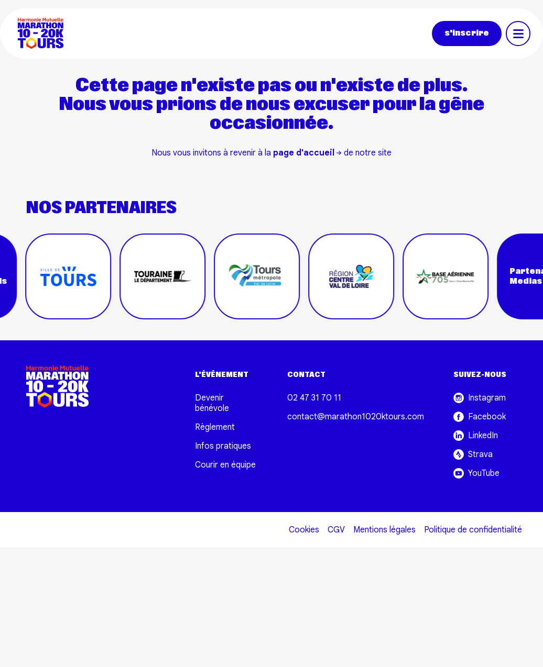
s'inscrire (466, 33)
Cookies (304, 530)
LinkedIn (475, 435)
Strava (473, 454)
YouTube (476, 473)
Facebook (479, 417)
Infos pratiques (223, 446)
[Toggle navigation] (518, 33)
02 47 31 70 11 (314, 398)
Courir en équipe (225, 465)
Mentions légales (384, 530)
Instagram (479, 398)
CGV (336, 530)
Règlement (215, 427)
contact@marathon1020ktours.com (355, 417)
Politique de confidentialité (473, 530)
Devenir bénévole (212, 403)
